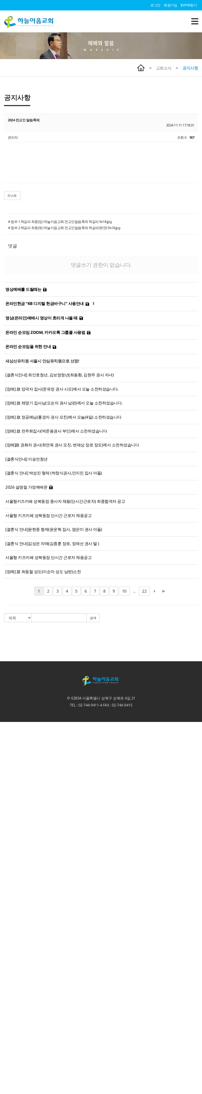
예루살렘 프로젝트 (14, 992)
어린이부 (6, 1036)
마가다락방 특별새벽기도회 (20, 908)
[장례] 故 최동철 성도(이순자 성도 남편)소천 (43, 571)
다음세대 (6, 1017)
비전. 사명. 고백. (12, 754)
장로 (3, 774)
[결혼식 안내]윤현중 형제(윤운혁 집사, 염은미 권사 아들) (53, 529)
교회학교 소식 (10, 1027)
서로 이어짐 (8, 917)
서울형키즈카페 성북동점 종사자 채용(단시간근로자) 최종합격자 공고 (65, 501)
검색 (93, 618)
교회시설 (6, 788)
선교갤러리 (8, 883)
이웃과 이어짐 (10, 952)
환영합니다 (8, 724)
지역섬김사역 (10, 977)
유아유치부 (8, 1032)
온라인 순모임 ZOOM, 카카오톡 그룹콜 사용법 (45, 332)
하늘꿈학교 (8, 1071)
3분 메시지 (8, 808)
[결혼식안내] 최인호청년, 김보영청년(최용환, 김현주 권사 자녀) (59, 374)
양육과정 (6, 898)
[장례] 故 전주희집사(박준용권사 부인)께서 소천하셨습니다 (56, 431)
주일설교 (6, 803)
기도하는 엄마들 (12, 1061)
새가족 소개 (8, 942)
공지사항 (190, 68)
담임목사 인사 (10, 729)
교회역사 (6, 784)
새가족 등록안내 (12, 744)
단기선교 (6, 1002)
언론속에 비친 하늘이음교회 (20, 793)
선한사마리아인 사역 (15, 962)
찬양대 (5, 947)
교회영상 (6, 853)
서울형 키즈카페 (12, 1066)
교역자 (5, 769)
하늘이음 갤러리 (12, 878)
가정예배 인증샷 (12, 863)
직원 (3, 778)
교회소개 (6, 749)
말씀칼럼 (6, 813)
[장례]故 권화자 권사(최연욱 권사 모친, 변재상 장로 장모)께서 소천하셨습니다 (72, 444)
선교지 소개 (8, 997)
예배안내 (6, 734)
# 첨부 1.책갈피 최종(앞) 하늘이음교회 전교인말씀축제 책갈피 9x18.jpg (60, 221)
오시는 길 (7, 739)
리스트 (12, 195)
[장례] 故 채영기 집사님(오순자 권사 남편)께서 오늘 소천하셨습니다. (64, 402)
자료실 (5, 858)
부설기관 (6, 1051)
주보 (3, 838)
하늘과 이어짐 (10, 888)
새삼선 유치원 (10, 1056)
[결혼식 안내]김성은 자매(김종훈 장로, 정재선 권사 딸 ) (52, 543)
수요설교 (6, 818)
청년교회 (6, 1047)
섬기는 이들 (8, 763)
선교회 (5, 932)
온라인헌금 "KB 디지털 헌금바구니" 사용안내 (44, 303)
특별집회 (6, 823)
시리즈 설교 (8, 828)
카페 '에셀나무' (11, 1086)
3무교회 (6, 759)
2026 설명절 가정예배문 (26, 487)
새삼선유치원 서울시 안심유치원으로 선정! (42, 361)
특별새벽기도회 (12, 902)
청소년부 (6, 1041)
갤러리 (5, 873)
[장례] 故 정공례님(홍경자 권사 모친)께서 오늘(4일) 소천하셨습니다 (63, 417)
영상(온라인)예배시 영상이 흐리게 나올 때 (41, 317)
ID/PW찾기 (189, 5)
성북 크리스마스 (12, 967)
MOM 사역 (8, 1007)
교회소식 (163, 68)
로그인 (155, 5)
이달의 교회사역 (12, 848)
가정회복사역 (10, 912)
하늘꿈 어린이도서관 (15, 1076)
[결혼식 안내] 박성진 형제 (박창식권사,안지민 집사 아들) (53, 473)
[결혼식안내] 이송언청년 (26, 459)
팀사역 (5, 937)
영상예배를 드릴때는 (23, 289)
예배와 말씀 (8, 798)
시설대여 (6, 972)
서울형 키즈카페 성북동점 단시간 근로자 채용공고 (48, 515)
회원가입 (170, 5)
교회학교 (6, 1022)
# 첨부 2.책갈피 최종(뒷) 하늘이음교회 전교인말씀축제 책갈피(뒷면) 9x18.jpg (64, 227)
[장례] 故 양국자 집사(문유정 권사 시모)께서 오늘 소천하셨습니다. (62, 389)
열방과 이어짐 (10, 982)
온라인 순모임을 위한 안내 (28, 346)
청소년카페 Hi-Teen (14, 1081)
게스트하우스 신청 (14, 1012)
